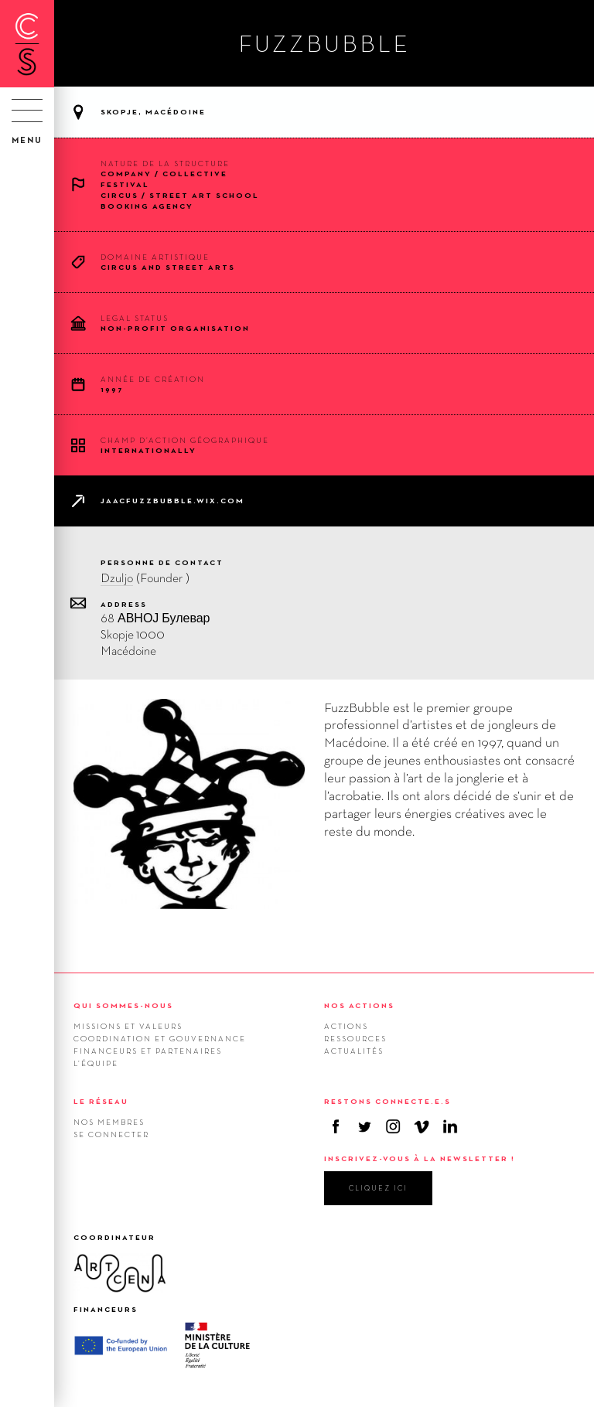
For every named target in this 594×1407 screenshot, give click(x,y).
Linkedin (450, 1126)
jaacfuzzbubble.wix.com (172, 501)
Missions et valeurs (128, 1026)
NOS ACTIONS (359, 1005)
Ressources (355, 1038)
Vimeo (421, 1126)
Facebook (335, 1126)
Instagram (393, 1126)
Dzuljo (117, 578)
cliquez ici (378, 1188)
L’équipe (95, 1063)
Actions (346, 1026)
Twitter (364, 1126)
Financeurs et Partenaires (147, 1050)
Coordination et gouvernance (159, 1038)
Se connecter (111, 1134)
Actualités (354, 1050)
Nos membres (109, 1121)
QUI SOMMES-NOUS (123, 1005)
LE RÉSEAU (100, 1101)
